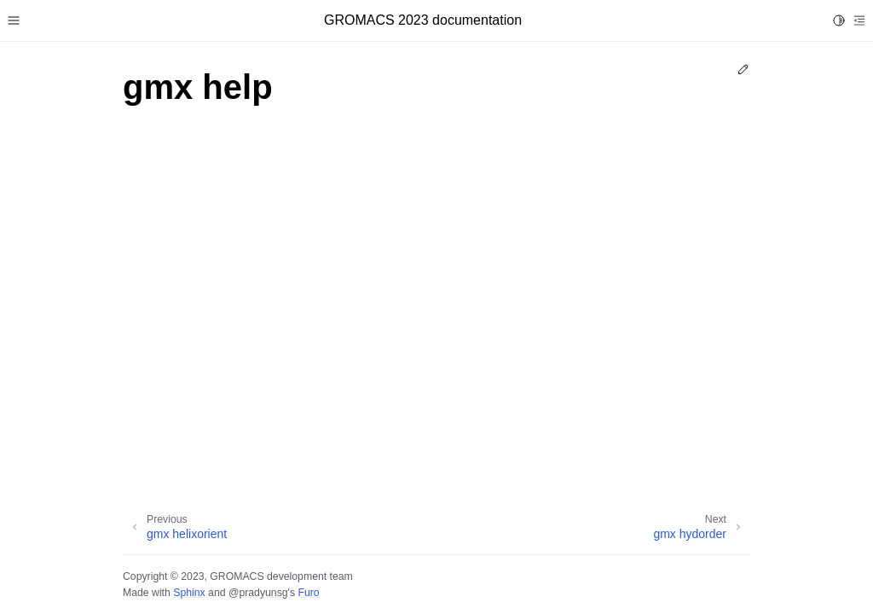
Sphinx (189, 593)
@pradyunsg (258, 593)
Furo (308, 593)
